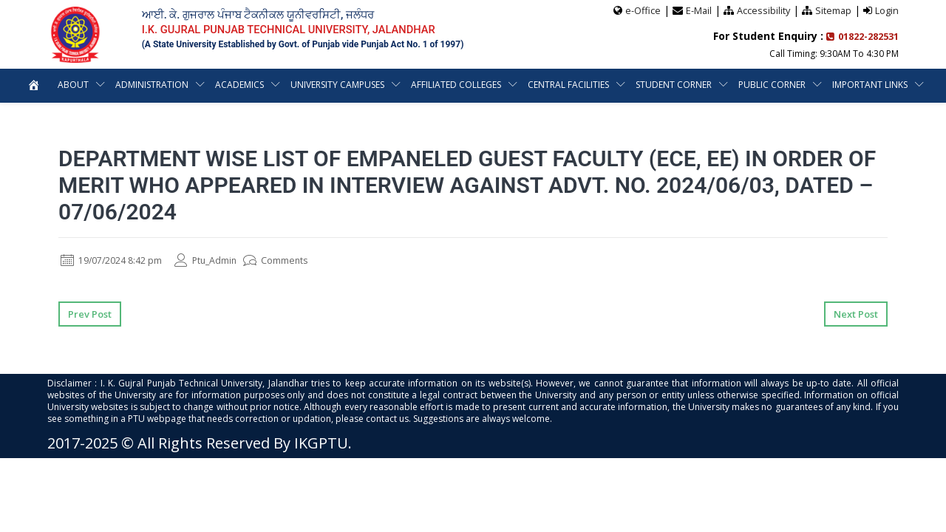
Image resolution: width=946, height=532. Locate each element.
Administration (151, 84)
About (73, 84)
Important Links (870, 84)
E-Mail (697, 9)
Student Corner (674, 84)
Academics (239, 84)
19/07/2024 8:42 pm (118, 260)
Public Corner (772, 84)
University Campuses (337, 84)
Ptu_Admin (222, 260)
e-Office (641, 9)
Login (887, 9)
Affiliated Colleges (456, 84)
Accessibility (762, 9)
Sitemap (832, 9)
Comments (298, 260)
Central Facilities (568, 84)
